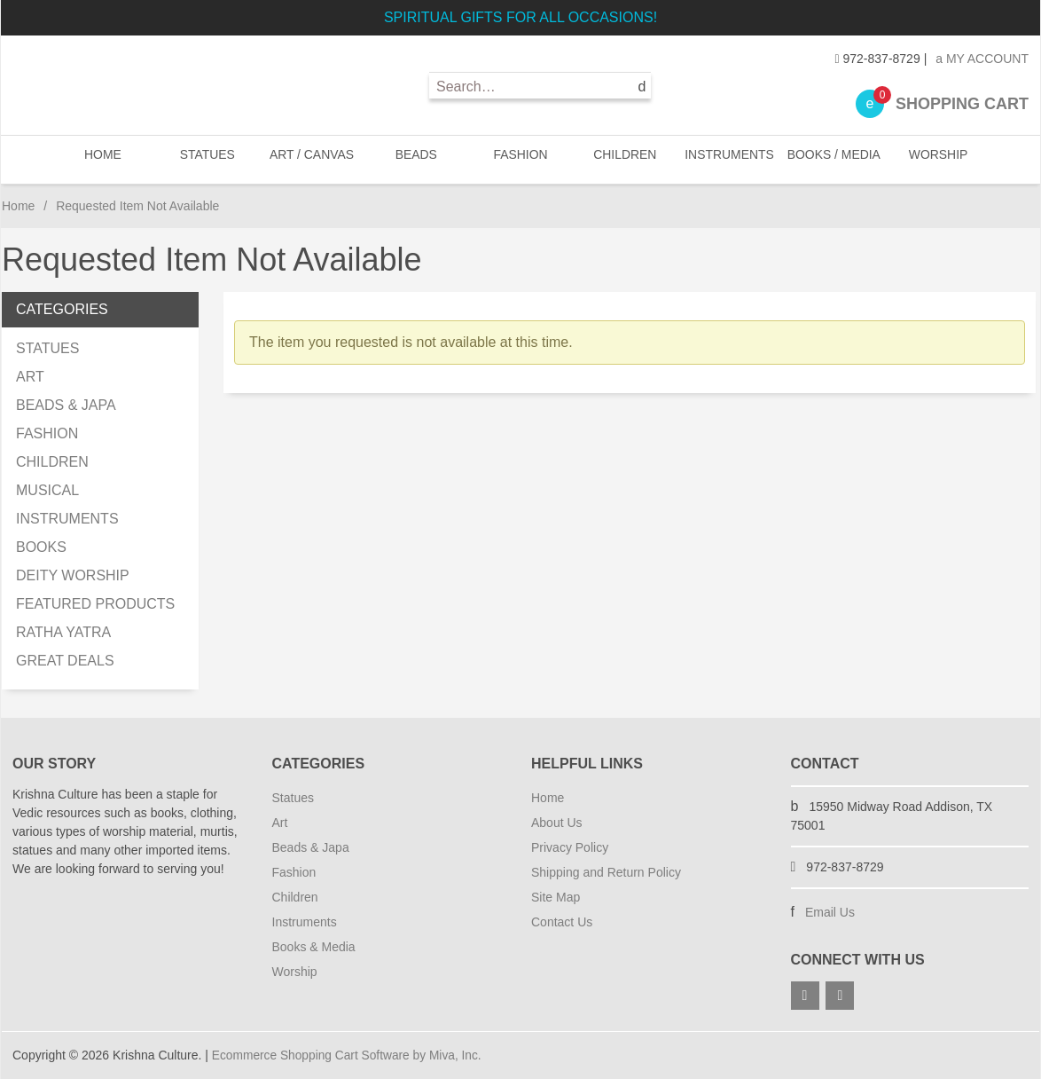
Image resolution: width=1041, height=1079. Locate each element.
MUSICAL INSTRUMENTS (67, 504)
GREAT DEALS (65, 660)
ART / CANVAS (311, 159)
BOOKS (41, 547)
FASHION (520, 159)
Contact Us (561, 922)
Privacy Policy (569, 847)
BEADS (416, 159)
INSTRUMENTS (728, 159)
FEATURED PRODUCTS (95, 603)
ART (30, 376)
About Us (557, 822)
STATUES (207, 159)
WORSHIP (935, 159)
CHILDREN (624, 159)
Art (280, 822)
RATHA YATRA (63, 632)
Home (104, 159)
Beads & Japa (310, 847)
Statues (293, 798)
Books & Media (314, 947)
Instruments (304, 922)
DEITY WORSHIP (72, 575)
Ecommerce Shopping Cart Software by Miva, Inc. (349, 1055)
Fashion (294, 872)
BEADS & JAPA (66, 405)
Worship (294, 972)
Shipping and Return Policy (606, 872)
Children (295, 897)
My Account (982, 58)
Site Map (555, 897)
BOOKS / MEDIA (832, 159)
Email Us (830, 912)
